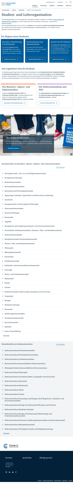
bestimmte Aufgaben (45, 74)
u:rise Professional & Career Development (30, 482)
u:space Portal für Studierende (30, 467)
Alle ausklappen (60, 167)
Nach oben (6, 335)
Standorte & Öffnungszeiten (62, 469)
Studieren (42, 461)
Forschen (59, 461)
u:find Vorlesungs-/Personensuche (30, 470)
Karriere (58, 464)
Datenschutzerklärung (48, 492)
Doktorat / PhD (43, 464)
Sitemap (40, 492)
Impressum (64, 492)
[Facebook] (15, 472)
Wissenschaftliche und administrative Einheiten (30, 479)
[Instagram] (6, 472)
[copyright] (71, 154)
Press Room (42, 466)
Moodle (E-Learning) (28, 461)
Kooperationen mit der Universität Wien (44, 469)
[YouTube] (12, 472)
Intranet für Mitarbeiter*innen (30, 473)
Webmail (25, 464)
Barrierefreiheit (57, 492)
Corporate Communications (62, 466)
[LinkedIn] (9, 472)
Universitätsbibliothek (28, 476)
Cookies (70, 492)
